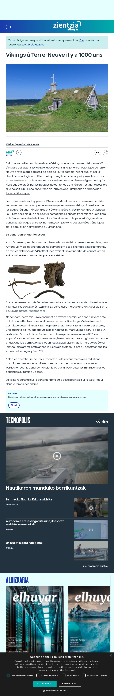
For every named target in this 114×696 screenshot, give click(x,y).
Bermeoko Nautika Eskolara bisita (29, 499)
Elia (81, 40)
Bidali (14, 405)
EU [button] (19, 153)
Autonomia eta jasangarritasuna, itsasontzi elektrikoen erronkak (35, 522)
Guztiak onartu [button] (45, 683)
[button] (8, 26)
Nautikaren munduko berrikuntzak (46, 488)
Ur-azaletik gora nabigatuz (24, 543)
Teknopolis (18, 420)
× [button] (111, 656)
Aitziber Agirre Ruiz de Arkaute (22, 144)
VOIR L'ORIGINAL (34, 44)
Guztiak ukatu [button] (69, 683)
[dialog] (57, 674)
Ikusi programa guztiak (95, 566)
